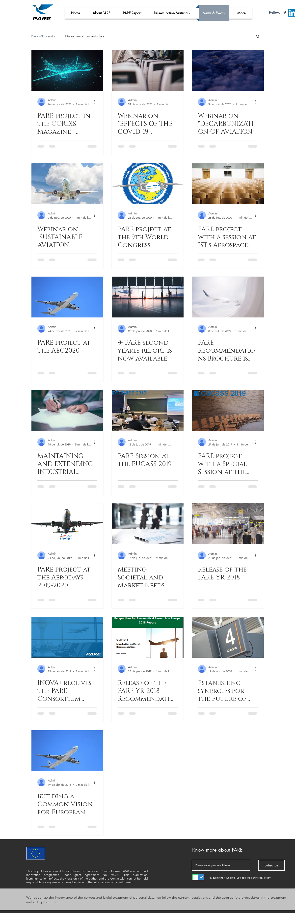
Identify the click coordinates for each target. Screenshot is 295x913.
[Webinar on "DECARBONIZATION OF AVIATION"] (228, 70)
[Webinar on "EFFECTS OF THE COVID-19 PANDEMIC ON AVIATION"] (148, 70)
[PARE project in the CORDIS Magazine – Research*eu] (67, 70)
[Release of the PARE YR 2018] (228, 523)
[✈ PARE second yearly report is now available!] (148, 297)
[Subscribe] (271, 865)
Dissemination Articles (84, 36)
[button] (257, 36)
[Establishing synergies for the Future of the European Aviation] (228, 637)
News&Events (43, 36)
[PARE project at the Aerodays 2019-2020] (67, 523)
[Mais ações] (97, 102)
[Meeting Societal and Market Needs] (148, 523)
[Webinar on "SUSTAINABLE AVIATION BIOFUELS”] (67, 183)
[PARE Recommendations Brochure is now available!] (228, 297)
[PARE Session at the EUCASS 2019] (148, 410)
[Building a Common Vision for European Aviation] (67, 750)
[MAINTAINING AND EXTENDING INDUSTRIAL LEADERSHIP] (67, 410)
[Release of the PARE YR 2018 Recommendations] (148, 637)
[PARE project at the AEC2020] (67, 297)
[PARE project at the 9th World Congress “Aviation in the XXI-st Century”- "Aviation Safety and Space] (148, 183)
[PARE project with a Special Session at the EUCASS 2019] (228, 410)
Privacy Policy (262, 877)
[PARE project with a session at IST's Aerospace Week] (228, 183)
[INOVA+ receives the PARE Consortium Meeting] (67, 637)
